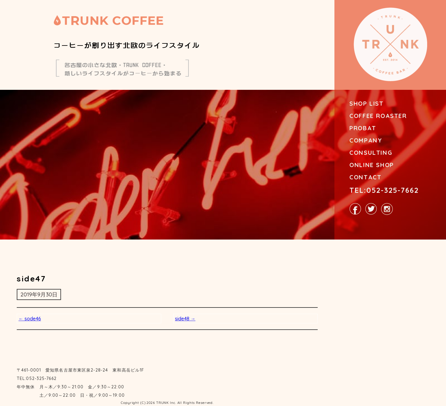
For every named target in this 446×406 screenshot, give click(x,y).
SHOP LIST (366, 103)
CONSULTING (370, 152)
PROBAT (362, 128)
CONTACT (365, 177)
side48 (185, 319)
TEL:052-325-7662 (384, 190)
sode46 (30, 319)
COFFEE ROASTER (378, 115)
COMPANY (365, 140)
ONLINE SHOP (371, 165)
